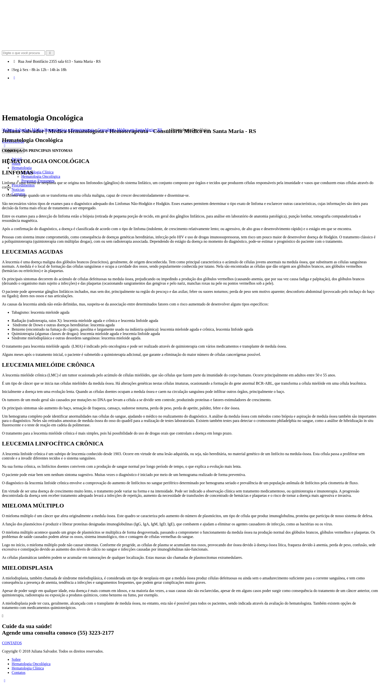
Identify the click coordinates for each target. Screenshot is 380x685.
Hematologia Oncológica (40, 176)
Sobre (16, 659)
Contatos (18, 672)
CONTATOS (12, 643)
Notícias (18, 189)
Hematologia (22, 168)
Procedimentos (23, 185)
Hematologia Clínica (37, 172)
